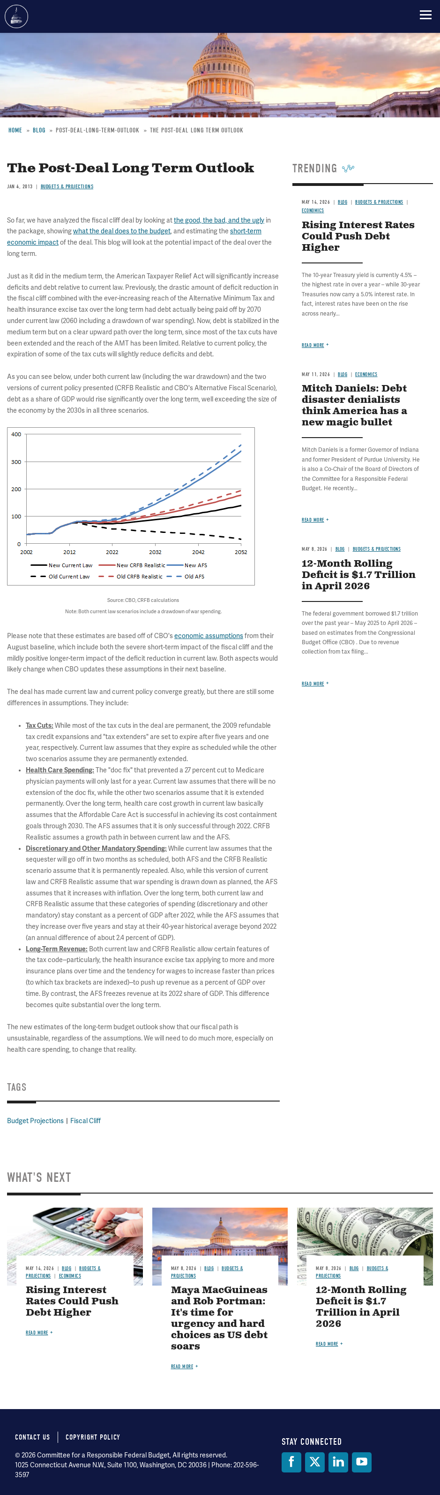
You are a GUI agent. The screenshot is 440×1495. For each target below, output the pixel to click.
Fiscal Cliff (85, 1121)
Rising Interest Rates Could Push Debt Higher (72, 1301)
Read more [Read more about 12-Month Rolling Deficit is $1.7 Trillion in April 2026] (313, 684)
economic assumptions (208, 636)
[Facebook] (291, 1462)
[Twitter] (315, 1462)
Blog (66, 1268)
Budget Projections (35, 1121)
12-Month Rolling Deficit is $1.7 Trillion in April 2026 (359, 575)
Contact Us (32, 1437)
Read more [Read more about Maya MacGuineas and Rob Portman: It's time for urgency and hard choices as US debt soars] (182, 1367)
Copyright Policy (93, 1437)
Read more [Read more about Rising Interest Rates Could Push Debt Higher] (37, 1333)
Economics (70, 1276)
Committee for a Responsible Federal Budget (16, 16)
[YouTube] (362, 1462)
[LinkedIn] (338, 1462)
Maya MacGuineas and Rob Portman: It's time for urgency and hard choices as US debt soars (219, 1318)
